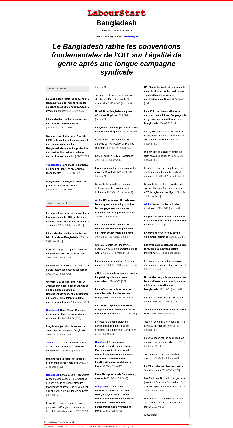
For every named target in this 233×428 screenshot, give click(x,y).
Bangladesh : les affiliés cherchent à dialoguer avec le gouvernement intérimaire (114, 188)
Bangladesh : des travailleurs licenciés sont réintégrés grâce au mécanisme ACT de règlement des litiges (164, 188)
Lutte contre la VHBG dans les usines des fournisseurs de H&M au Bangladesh (67, 346)
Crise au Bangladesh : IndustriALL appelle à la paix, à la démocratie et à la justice (116, 249)
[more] (130, 426)
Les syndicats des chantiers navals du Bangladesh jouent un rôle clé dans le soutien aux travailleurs (164, 135)
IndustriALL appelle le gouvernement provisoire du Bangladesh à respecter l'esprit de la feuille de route (65, 407)
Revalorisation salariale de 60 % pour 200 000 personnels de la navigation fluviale (164, 402)
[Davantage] (150, 415)
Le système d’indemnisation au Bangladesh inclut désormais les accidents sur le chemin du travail (112, 326)
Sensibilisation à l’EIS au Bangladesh (114, 156)
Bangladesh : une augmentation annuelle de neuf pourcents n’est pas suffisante (114, 143)
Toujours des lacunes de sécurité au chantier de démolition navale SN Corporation (114, 99)
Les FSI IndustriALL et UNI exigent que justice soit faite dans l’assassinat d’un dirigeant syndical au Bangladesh (164, 382)
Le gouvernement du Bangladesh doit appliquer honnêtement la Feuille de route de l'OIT (164, 172)
